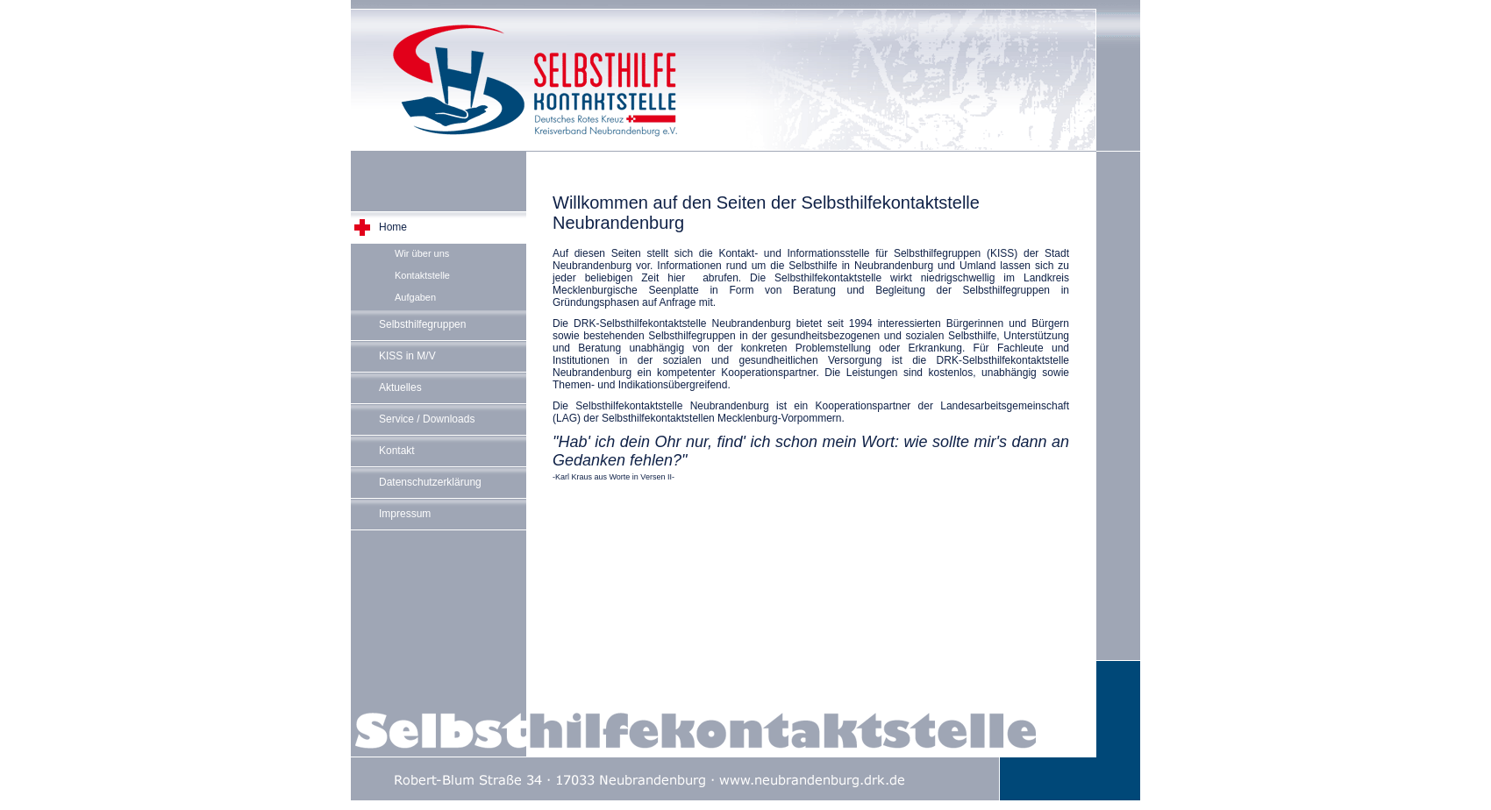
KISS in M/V (407, 356)
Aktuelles (400, 387)
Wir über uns (422, 253)
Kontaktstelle (422, 275)
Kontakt (397, 450)
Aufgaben (415, 297)
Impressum (405, 514)
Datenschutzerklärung (430, 482)
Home (393, 227)
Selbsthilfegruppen (422, 324)
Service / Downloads (426, 419)
